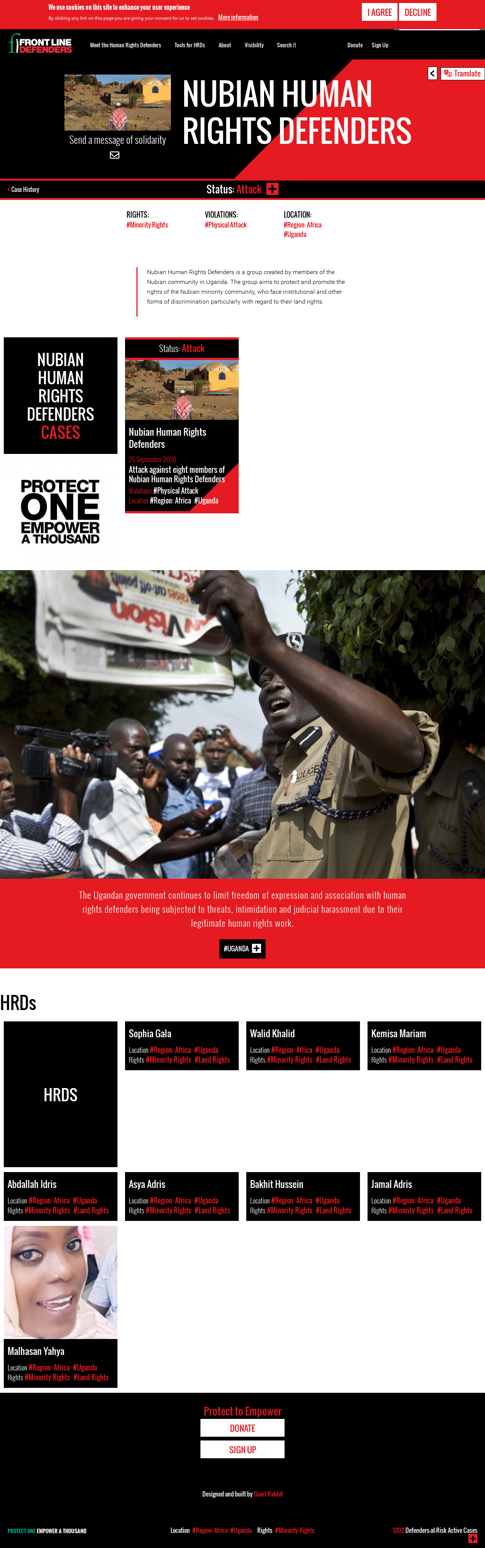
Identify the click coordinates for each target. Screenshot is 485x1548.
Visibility (254, 45)
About (225, 45)
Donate (355, 45)
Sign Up (380, 45)
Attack (248, 189)
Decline (418, 12)
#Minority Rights (147, 224)
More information (238, 17)
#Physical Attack (226, 224)
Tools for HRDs (190, 45)
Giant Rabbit (268, 1493)
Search (286, 44)
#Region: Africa (303, 224)
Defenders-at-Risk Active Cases (435, 1530)
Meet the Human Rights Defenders (125, 45)
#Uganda (295, 234)
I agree (380, 12)
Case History (26, 189)
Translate (467, 73)
